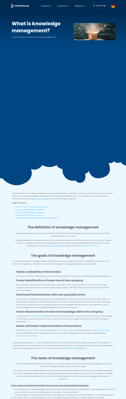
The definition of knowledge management (32, 207)
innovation (76, 348)
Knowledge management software (29, 215)
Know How (63, 6)
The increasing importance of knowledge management (37, 218)
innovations (36, 316)
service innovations (66, 330)
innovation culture (91, 246)
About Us (80, 6)
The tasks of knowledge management (30, 212)
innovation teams (25, 336)
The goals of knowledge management (30, 210)
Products (46, 6)
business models (102, 330)
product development (35, 330)
